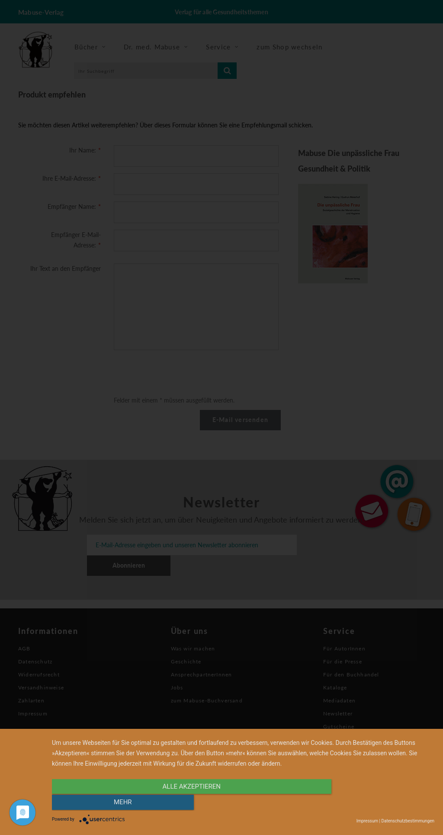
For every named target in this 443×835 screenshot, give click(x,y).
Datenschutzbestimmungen (407, 821)
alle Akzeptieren (186, 803)
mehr (377, 803)
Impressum (367, 821)
